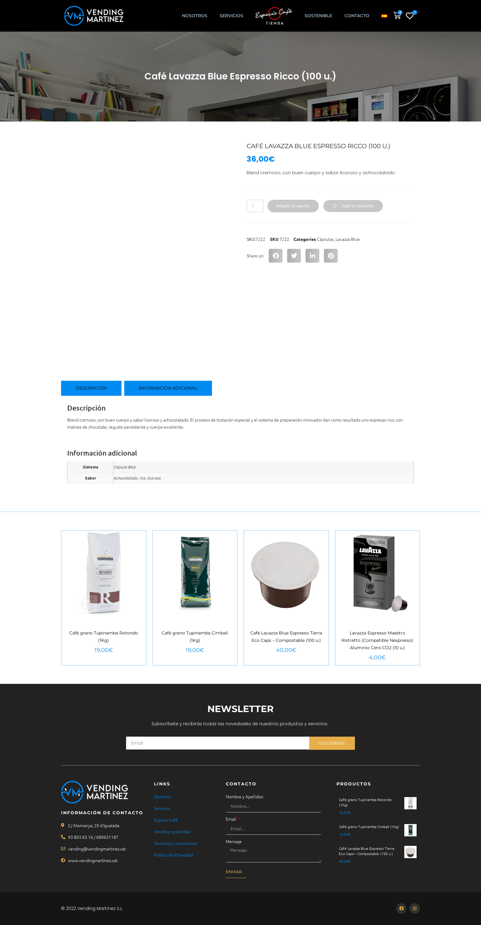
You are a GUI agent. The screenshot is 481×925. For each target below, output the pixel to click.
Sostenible (318, 15)
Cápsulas (325, 239)
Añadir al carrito (293, 205)
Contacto (356, 15)
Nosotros (194, 15)
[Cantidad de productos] (255, 206)
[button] (276, 256)
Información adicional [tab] (168, 388)
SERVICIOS (231, 15)
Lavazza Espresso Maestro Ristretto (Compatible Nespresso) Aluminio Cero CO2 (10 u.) (377, 640)
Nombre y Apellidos (244, 796)
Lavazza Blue (348, 239)
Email (231, 819)
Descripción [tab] (91, 388)
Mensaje (234, 841)
